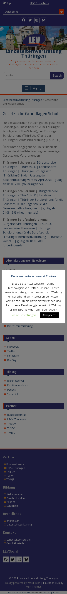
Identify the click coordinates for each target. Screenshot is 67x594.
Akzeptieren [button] (49, 315)
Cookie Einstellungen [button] (23, 315)
